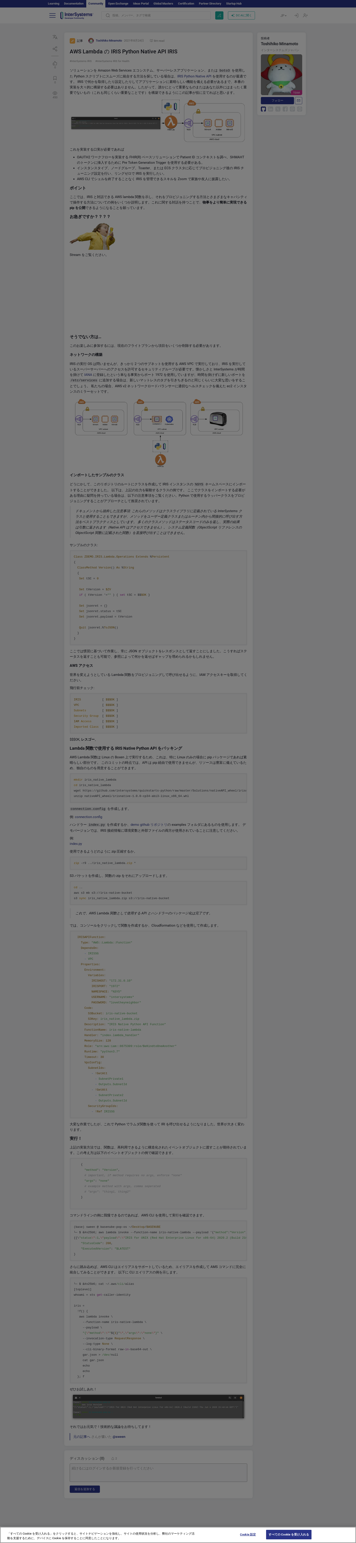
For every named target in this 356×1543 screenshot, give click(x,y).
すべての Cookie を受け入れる (289, 1534)
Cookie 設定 (248, 1534)
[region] (178, 1535)
